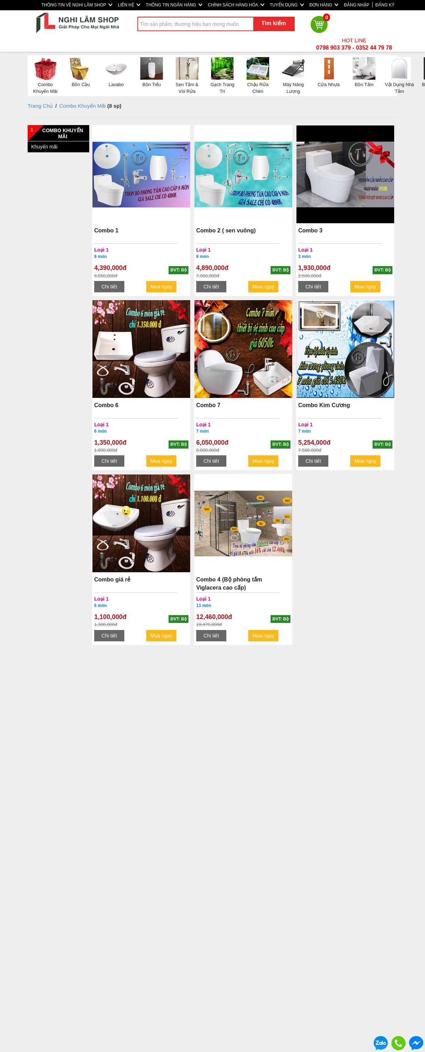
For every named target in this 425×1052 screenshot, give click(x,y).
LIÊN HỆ (129, 4)
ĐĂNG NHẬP (356, 4)
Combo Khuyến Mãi (82, 106)
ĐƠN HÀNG (324, 4)
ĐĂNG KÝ (385, 4)
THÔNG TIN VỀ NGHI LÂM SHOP (76, 4)
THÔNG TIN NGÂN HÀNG (174, 4)
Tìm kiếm (273, 23)
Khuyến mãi (44, 147)
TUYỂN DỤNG (287, 4)
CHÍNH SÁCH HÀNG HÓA (236, 4)
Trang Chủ (40, 106)
